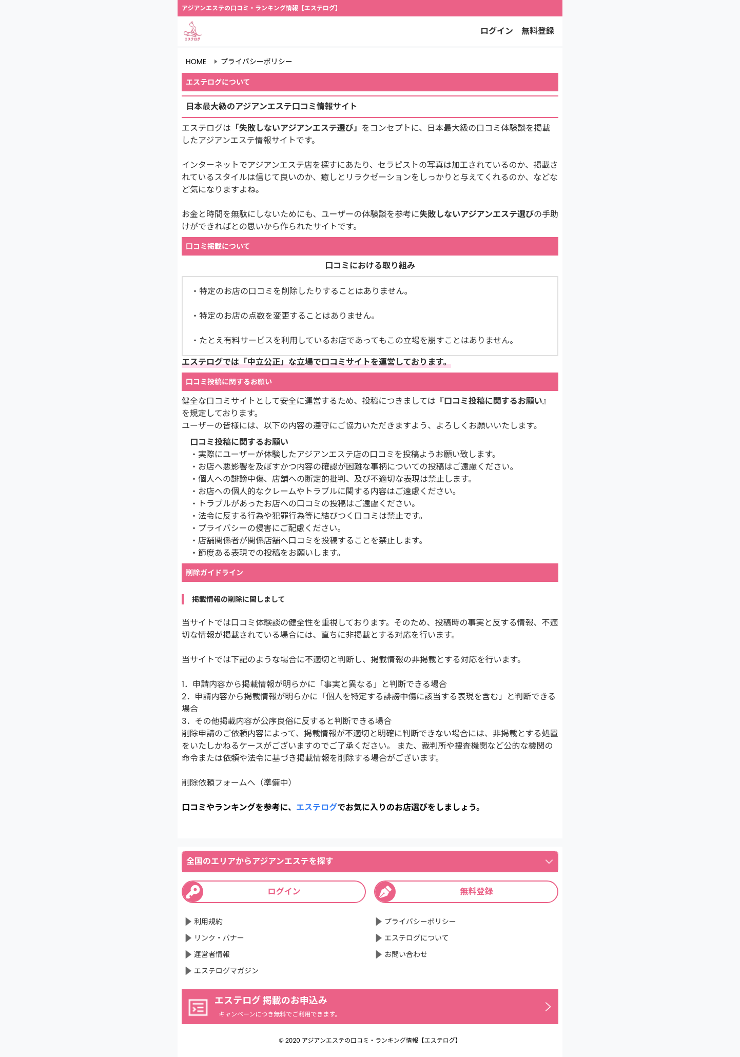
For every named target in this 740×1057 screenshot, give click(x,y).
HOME (196, 61)
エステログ (316, 807)
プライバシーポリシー (257, 61)
